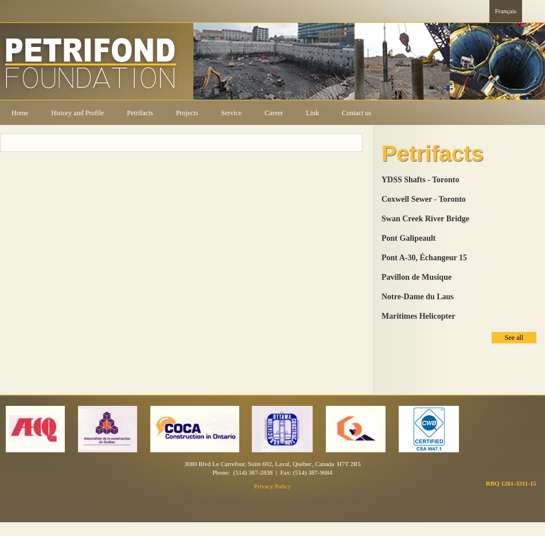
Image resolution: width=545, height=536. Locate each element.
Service (231, 113)
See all (514, 338)
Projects (187, 113)
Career (273, 113)
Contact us (356, 113)
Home (19, 113)
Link (312, 113)
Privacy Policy (272, 486)
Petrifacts (140, 113)
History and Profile (77, 113)
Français (505, 10)
